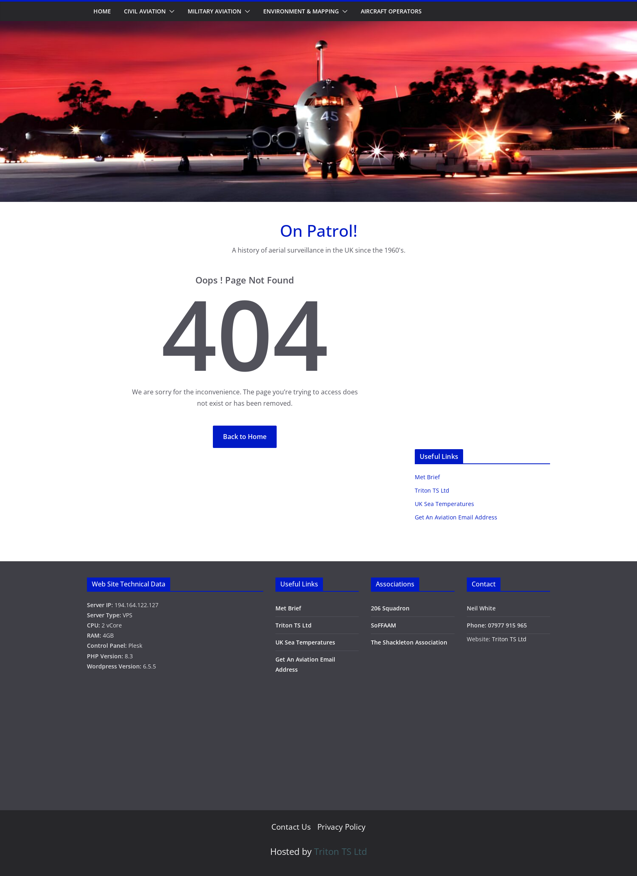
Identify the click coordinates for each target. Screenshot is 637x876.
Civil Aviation (145, 11)
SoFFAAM (383, 625)
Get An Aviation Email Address (456, 517)
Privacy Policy (341, 827)
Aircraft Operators (391, 11)
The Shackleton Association (409, 642)
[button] (170, 11)
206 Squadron (390, 608)
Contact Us (291, 827)
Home (102, 11)
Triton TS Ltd (432, 490)
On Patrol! (319, 230)
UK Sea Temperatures (444, 504)
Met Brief (427, 477)
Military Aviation (214, 11)
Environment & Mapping (301, 11)
